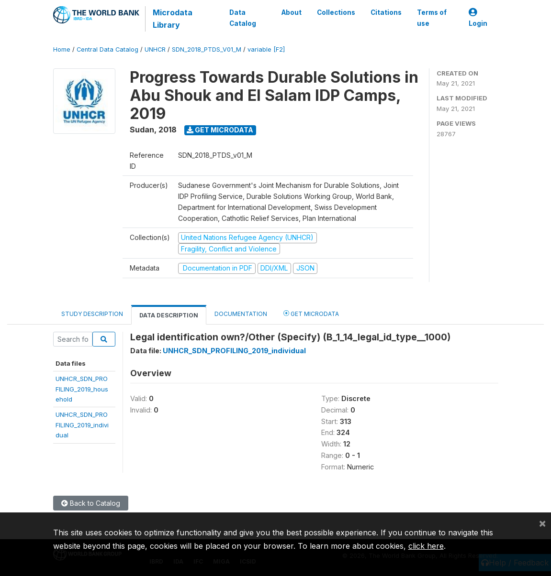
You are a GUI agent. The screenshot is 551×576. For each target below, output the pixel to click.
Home (61, 49)
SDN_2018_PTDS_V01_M (206, 49)
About (291, 12)
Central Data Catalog (107, 49)
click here (426, 546)
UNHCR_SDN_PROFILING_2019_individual (82, 425)
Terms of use (432, 18)
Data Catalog (242, 18)
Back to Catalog (90, 503)
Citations (386, 12)
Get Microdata (220, 130)
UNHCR (155, 49)
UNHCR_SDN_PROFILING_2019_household (82, 389)
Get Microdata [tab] (311, 313)
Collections (336, 12)
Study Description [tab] (92, 313)
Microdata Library (172, 19)
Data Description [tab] (168, 315)
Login (478, 18)
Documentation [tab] (240, 313)
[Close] (542, 523)
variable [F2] (266, 49)
